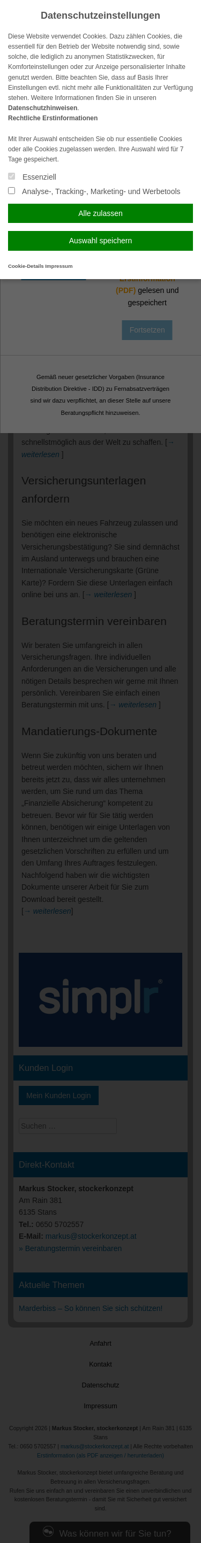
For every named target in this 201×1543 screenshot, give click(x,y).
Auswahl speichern (100, 240)
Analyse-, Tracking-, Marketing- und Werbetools (94, 191)
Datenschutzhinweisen (42, 108)
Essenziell (32, 177)
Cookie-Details (26, 266)
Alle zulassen (100, 213)
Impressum (58, 266)
